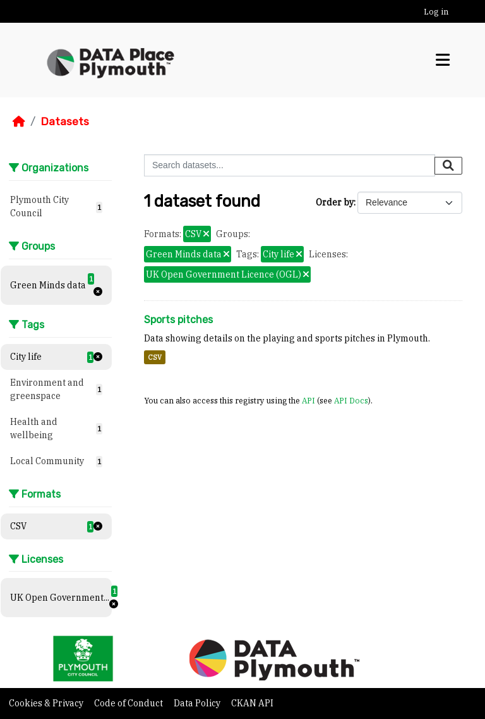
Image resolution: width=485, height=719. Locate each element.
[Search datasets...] (289, 165)
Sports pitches (178, 320)
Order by (335, 202)
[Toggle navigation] (443, 60)
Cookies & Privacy (47, 703)
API (308, 400)
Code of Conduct (129, 703)
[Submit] (448, 166)
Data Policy (198, 703)
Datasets (64, 121)
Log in (436, 11)
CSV (155, 357)
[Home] (19, 121)
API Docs (351, 400)
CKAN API (252, 703)
